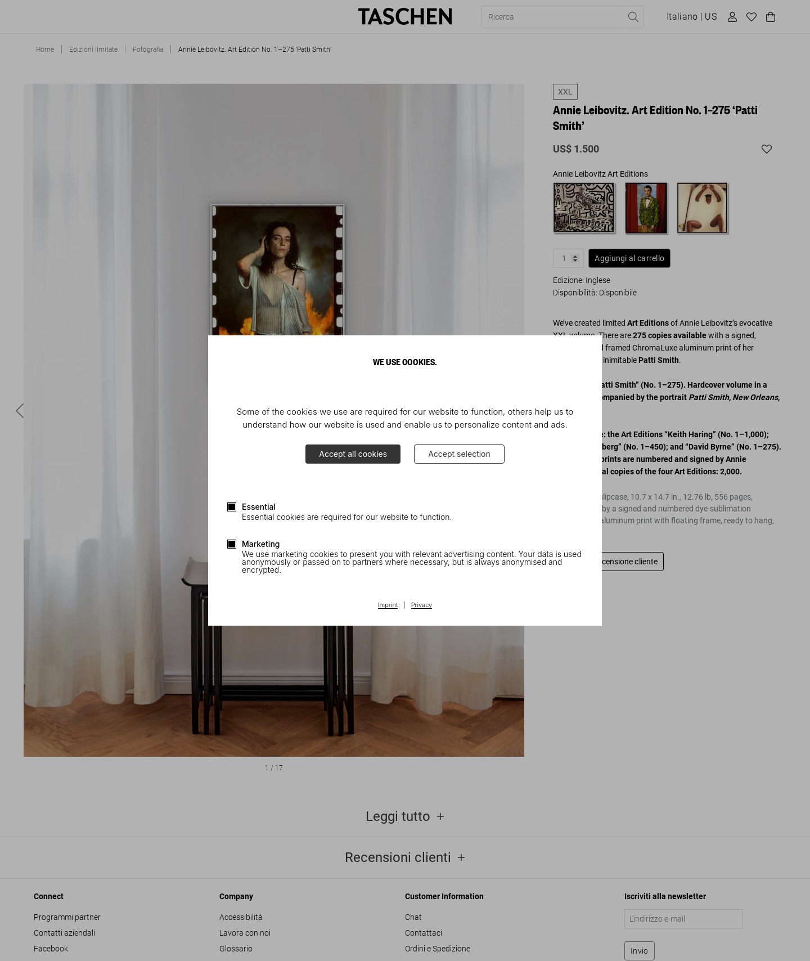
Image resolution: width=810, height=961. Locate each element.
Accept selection (459, 454)
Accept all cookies (353, 454)
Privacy (422, 605)
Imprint (388, 605)
